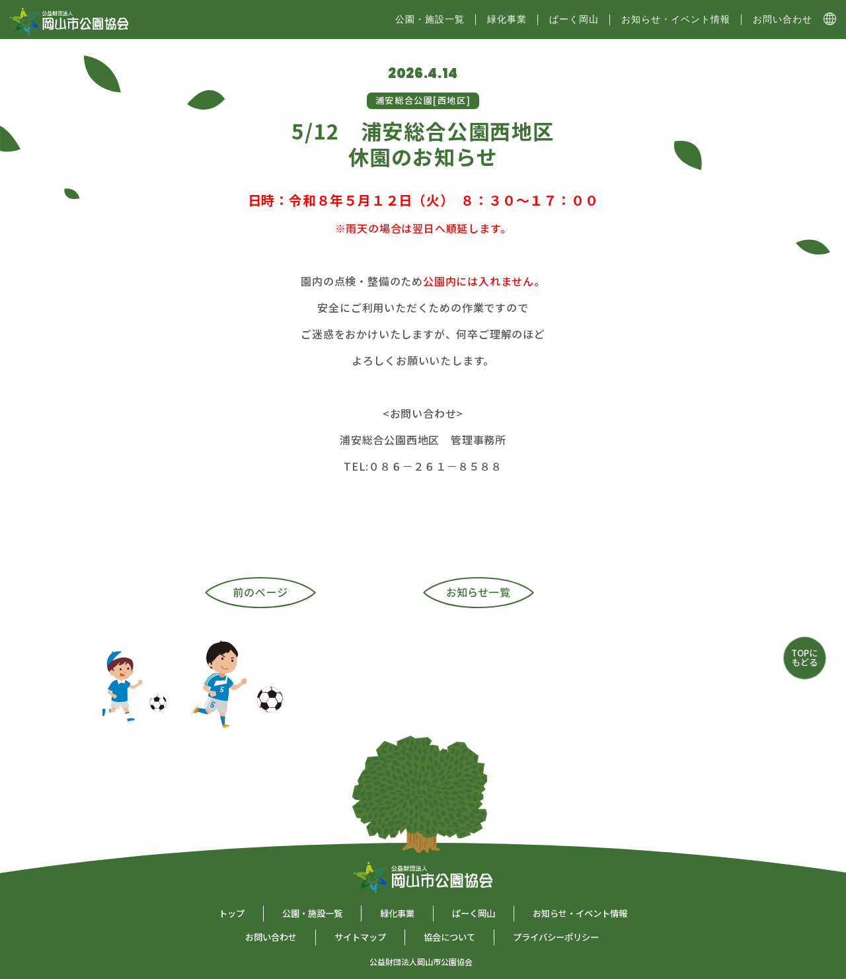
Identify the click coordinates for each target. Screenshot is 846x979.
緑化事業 (507, 19)
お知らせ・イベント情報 (675, 19)
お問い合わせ (782, 19)
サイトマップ (360, 937)
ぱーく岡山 (574, 19)
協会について (449, 937)
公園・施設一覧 (312, 913)
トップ (232, 913)
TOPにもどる (804, 657)
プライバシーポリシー (556, 937)
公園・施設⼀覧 (430, 19)
